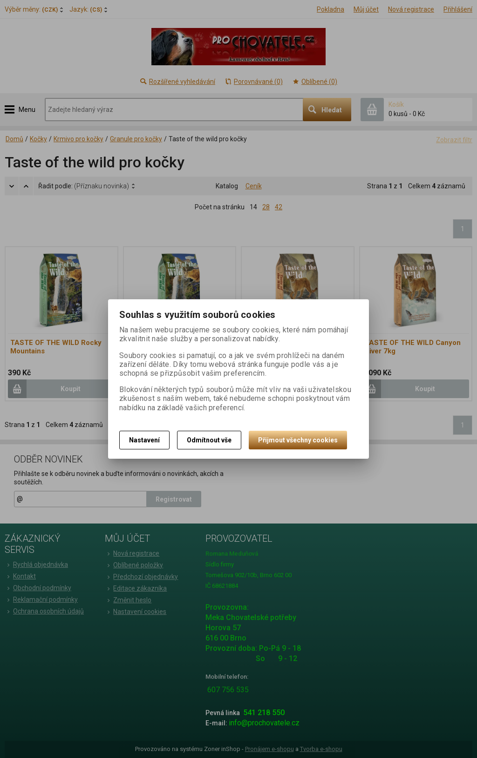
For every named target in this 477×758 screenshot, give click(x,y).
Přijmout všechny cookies (298, 440)
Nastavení (144, 440)
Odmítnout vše (209, 440)
